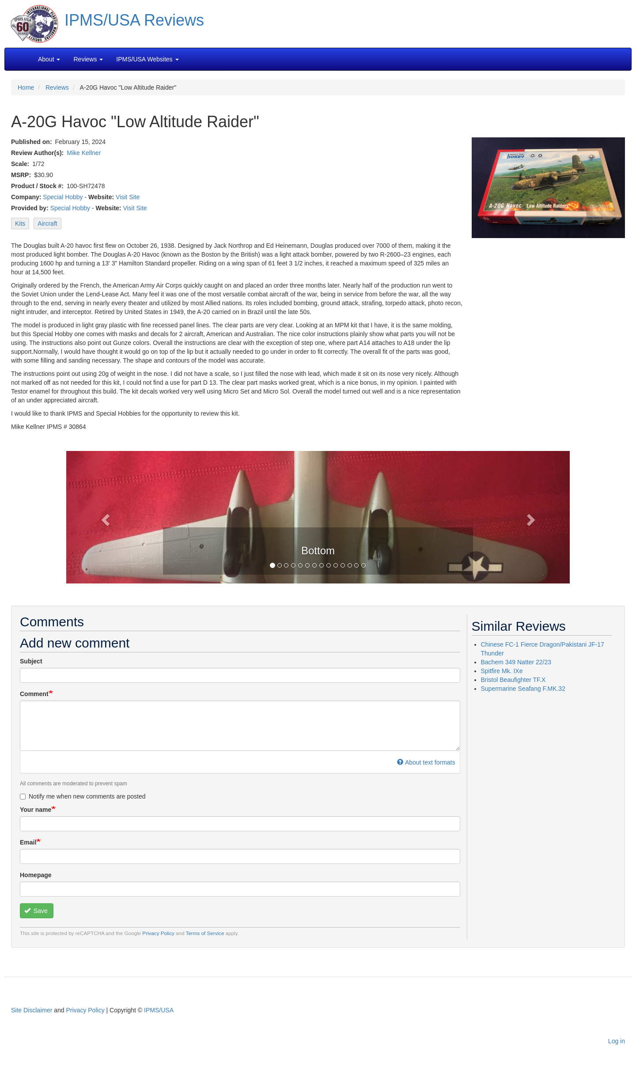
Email (28, 842)
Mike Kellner (84, 152)
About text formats (426, 762)
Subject (31, 661)
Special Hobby (63, 197)
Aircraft (47, 223)
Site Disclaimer (31, 1010)
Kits (20, 223)
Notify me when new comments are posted (83, 796)
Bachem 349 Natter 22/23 (516, 662)
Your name (35, 809)
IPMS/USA (159, 1010)
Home (26, 87)
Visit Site (128, 197)
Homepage (36, 875)
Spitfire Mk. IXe (502, 670)
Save (36, 910)
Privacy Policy (158, 933)
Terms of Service (205, 933)
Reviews (57, 87)
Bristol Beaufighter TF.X (513, 679)
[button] (318, 516)
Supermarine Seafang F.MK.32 (523, 688)
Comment (34, 693)
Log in (616, 1041)
